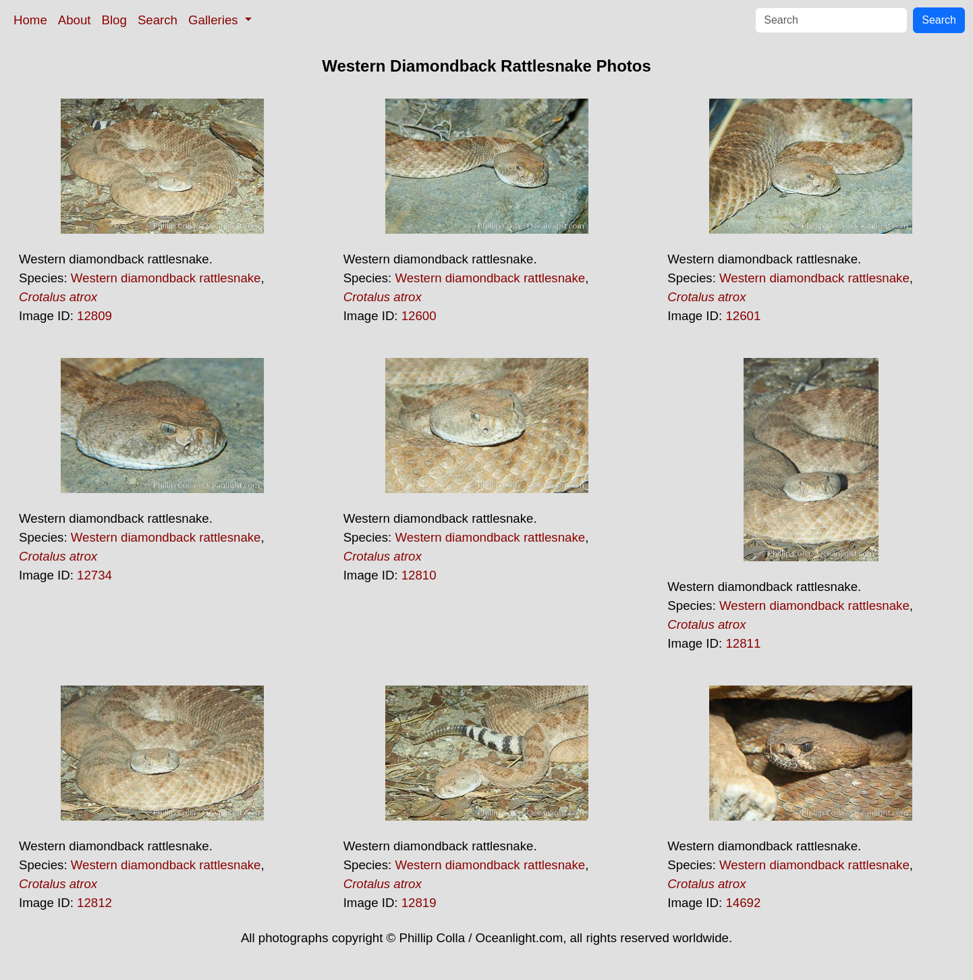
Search (157, 20)
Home (30, 20)
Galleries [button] (215, 20)
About (74, 20)
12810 (419, 575)
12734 (94, 575)
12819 (419, 903)
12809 (94, 316)
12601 (742, 316)
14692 (742, 903)
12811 (742, 643)
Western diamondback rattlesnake (166, 278)
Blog (114, 20)
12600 (419, 316)
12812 (94, 903)
